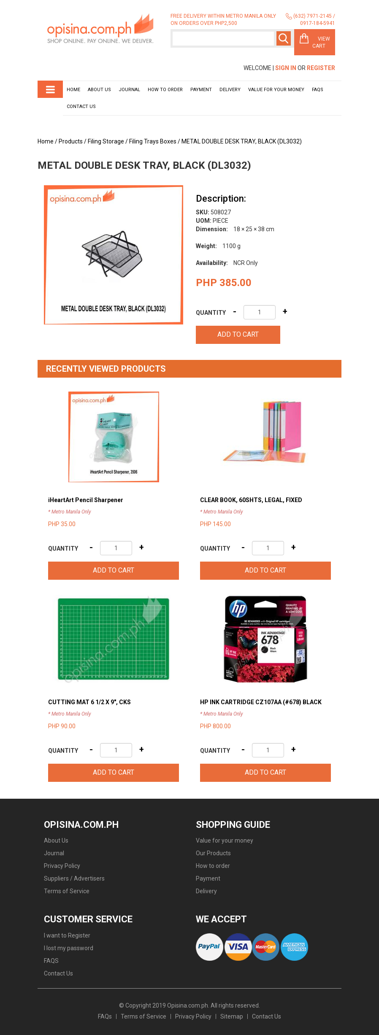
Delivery (230, 89)
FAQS (51, 960)
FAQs (105, 1016)
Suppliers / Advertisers (74, 878)
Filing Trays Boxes (152, 141)
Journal (129, 89)
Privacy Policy (62, 865)
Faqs (317, 89)
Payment (201, 89)
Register (321, 68)
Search (283, 38)
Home (73, 89)
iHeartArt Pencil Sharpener (85, 500)
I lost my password (68, 948)
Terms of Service (66, 891)
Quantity (211, 312)
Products (71, 141)
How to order (165, 89)
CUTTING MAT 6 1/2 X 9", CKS (89, 702)
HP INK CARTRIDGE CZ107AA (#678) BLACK (261, 702)
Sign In (285, 68)
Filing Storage (106, 141)
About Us (99, 89)
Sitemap (231, 1016)
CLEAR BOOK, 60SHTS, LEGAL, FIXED (251, 500)
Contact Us (81, 106)
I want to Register (67, 935)
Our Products (213, 853)
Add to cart (238, 334)
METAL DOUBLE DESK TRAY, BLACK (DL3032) (241, 141)
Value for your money (276, 89)
